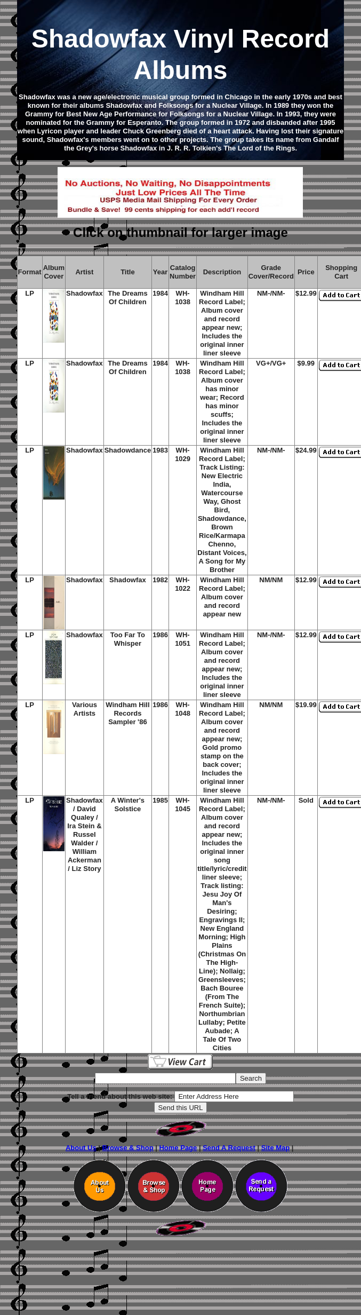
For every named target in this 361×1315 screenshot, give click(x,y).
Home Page (178, 1148)
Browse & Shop (128, 1148)
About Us (81, 1148)
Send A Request (229, 1148)
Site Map (275, 1148)
